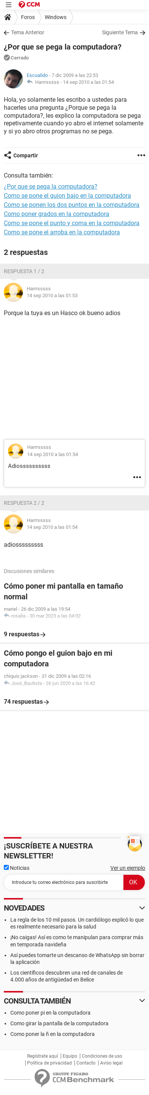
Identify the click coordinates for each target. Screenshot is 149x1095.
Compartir (25, 155)
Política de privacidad (49, 1063)
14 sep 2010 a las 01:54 (88, 82)
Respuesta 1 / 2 (24, 271)
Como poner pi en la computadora (50, 1013)
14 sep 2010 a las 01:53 (52, 295)
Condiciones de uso (102, 1056)
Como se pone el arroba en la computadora (62, 232)
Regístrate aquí (42, 1056)
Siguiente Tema (120, 32)
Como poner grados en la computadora (56, 214)
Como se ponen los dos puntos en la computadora (71, 204)
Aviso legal (111, 1063)
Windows (55, 17)
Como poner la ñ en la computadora (52, 1034)
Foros (28, 17)
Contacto (86, 1063)
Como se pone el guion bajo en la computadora (67, 195)
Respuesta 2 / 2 (24, 503)
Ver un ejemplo (127, 868)
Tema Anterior (27, 32)
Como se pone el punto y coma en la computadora (71, 223)
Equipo (70, 1056)
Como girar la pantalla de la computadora (59, 1023)
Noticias (16, 868)
